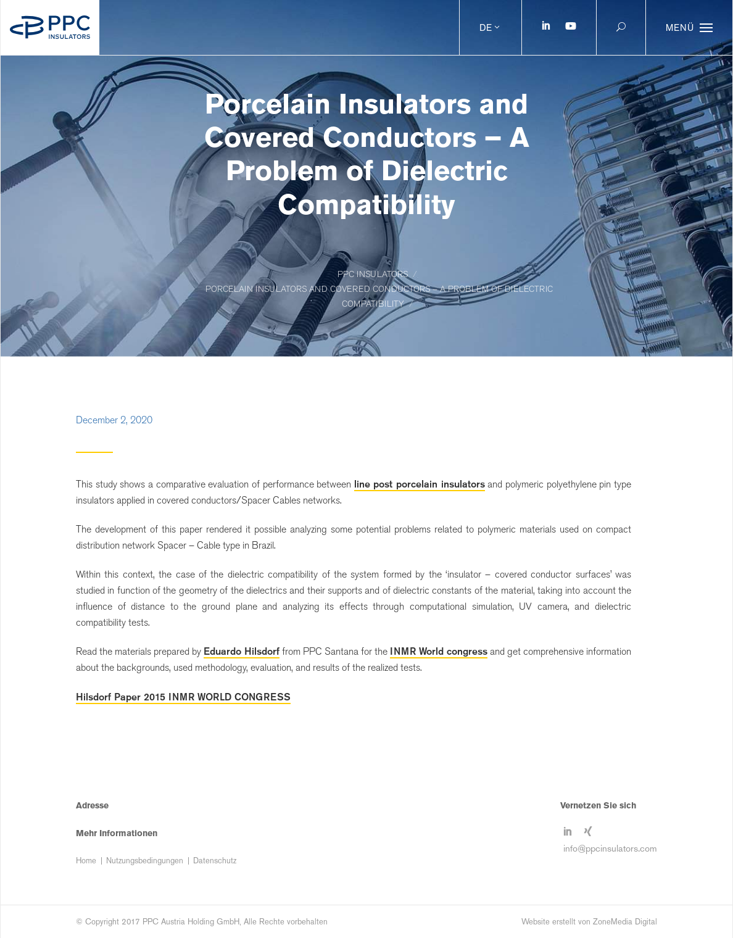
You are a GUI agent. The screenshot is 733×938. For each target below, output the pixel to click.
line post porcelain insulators (419, 484)
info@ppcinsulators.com (610, 848)
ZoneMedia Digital (625, 921)
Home (86, 860)
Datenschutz (214, 860)
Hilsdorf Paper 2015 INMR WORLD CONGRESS (183, 697)
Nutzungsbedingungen (144, 860)
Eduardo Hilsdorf (242, 651)
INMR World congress (438, 651)
